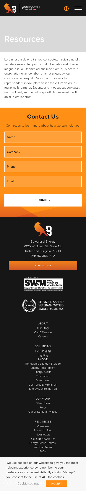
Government (43, 380)
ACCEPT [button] (56, 483)
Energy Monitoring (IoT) (43, 389)
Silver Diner (43, 403)
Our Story (43, 328)
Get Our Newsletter (43, 439)
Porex (43, 407)
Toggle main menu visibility (78, 8)
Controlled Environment (43, 385)
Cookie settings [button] (28, 483)
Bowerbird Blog (43, 430)
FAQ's (43, 451)
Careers (43, 336)
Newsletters (43, 434)
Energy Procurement (43, 368)
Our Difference (43, 332)
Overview (43, 426)
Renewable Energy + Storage (42, 364)
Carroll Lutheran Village (42, 412)
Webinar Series (43, 447)
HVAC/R (43, 359)
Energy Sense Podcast (43, 443)
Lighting (43, 355)
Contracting (43, 376)
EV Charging (42, 351)
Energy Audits (43, 372)
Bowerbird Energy (10, 8)
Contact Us (66, 9)
